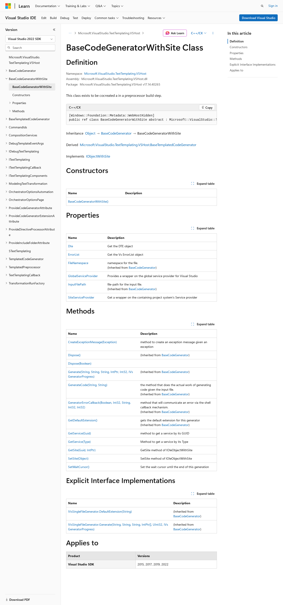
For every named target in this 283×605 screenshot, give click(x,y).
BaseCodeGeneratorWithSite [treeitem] (32, 87)
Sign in (273, 6)
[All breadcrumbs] (70, 33)
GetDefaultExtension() (82, 420)
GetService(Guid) (79, 433)
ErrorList (73, 254)
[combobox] (30, 38)
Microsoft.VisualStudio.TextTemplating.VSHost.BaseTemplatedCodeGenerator (138, 144)
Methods (236, 59)
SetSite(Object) (78, 458)
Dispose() (74, 355)
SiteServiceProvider (81, 297)
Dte (70, 246)
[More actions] (213, 33)
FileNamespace (78, 263)
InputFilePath (77, 284)
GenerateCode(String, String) (87, 385)
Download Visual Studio (258, 18)
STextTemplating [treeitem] (20, 251)
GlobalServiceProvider (83, 276)
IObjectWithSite (98, 156)
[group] (141, 118)
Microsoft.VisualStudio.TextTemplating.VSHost (109, 33)
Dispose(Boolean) (79, 363)
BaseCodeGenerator (116, 133)
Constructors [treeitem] (21, 95)
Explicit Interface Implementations (252, 64)
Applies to (236, 70)
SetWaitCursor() (78, 467)
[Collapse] (54, 30)
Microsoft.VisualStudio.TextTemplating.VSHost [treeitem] (24, 60)
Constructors (238, 47)
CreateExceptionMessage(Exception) (92, 342)
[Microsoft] (8, 6)
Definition (237, 41)
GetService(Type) (79, 441)
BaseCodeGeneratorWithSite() (88, 201)
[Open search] (262, 6)
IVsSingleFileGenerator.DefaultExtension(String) (100, 511)
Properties (236, 53)
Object (90, 133)
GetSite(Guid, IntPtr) (82, 450)
